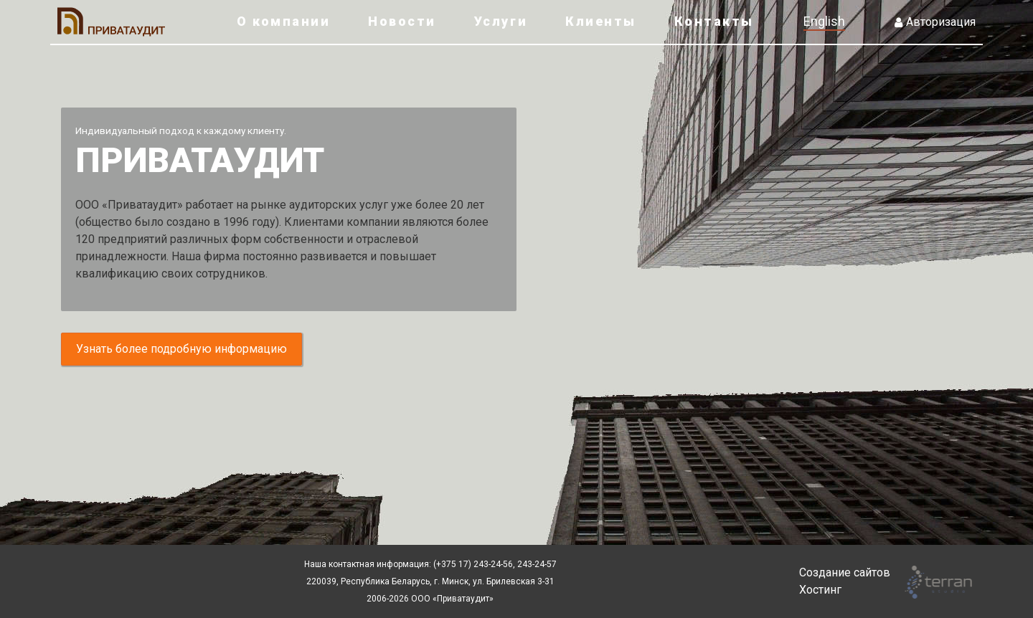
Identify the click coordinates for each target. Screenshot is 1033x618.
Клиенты (600, 21)
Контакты (714, 21)
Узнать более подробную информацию (181, 349)
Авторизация (935, 22)
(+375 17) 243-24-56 (473, 564)
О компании (283, 21)
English (824, 21)
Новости (402, 21)
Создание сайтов (844, 572)
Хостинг (820, 589)
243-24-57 (536, 564)
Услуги (500, 21)
